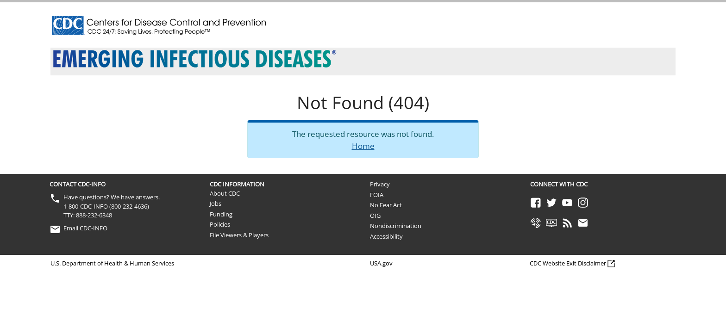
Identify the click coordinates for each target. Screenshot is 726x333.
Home (363, 146)
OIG (375, 215)
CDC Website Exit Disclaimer (568, 263)
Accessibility (386, 236)
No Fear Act (386, 205)
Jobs (215, 203)
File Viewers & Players (239, 235)
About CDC (225, 193)
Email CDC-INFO (85, 228)
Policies (220, 224)
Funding (221, 214)
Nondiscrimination (395, 226)
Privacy (380, 184)
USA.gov (381, 263)
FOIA (376, 195)
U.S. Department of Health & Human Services (112, 263)
